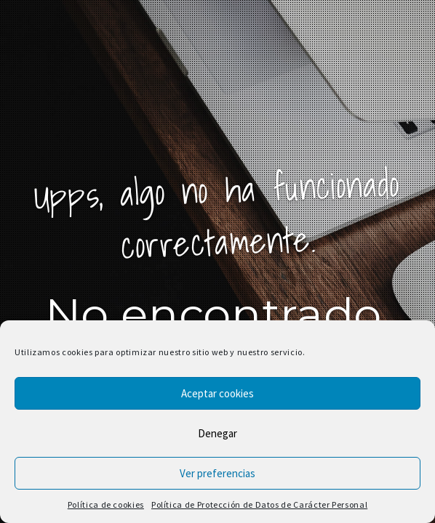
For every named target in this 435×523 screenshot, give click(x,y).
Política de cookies (106, 504)
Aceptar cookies (217, 393)
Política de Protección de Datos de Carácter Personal (259, 504)
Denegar (217, 433)
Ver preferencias (217, 473)
